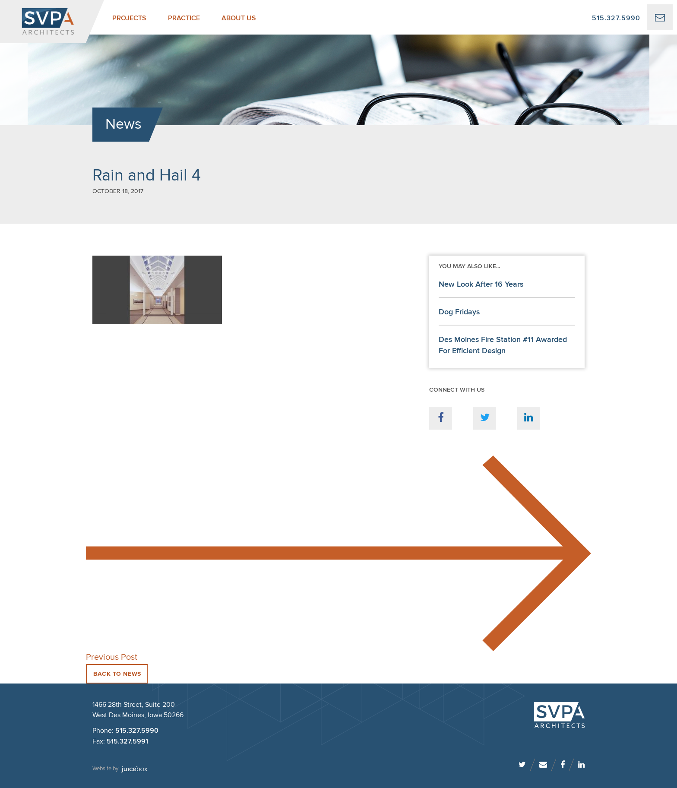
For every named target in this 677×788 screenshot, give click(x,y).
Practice (184, 18)
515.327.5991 (127, 741)
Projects (129, 18)
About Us (238, 18)
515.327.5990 (616, 18)
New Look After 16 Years (481, 284)
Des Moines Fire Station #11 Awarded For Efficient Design (503, 345)
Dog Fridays (459, 312)
